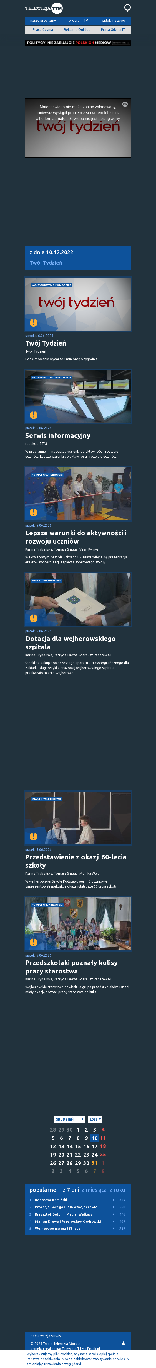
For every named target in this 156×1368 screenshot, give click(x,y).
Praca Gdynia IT (113, 29)
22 (78, 1155)
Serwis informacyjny (57, 435)
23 (86, 1155)
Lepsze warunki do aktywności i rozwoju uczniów (76, 537)
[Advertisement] (78, 71)
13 (61, 1146)
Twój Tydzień (45, 263)
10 (95, 1138)
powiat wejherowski (47, 474)
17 (95, 1146)
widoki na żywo (113, 20)
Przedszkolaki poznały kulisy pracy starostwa (71, 967)
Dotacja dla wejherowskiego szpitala (70, 643)
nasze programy (43, 20)
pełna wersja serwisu (46, 1336)
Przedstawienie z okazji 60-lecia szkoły (76, 861)
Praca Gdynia (43, 29)
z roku (117, 1190)
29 (61, 1130)
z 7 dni (71, 1190)
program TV (78, 20)
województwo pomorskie (51, 285)
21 (70, 1155)
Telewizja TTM (73, 1348)
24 (95, 1155)
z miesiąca (94, 1190)
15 (78, 1146)
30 (70, 1130)
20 (61, 1155)
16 (86, 1146)
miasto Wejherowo (46, 580)
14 (70, 1146)
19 (53, 1155)
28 (53, 1130)
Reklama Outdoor (78, 29)
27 (61, 1163)
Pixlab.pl (93, 1348)
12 (53, 1146)
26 (53, 1163)
